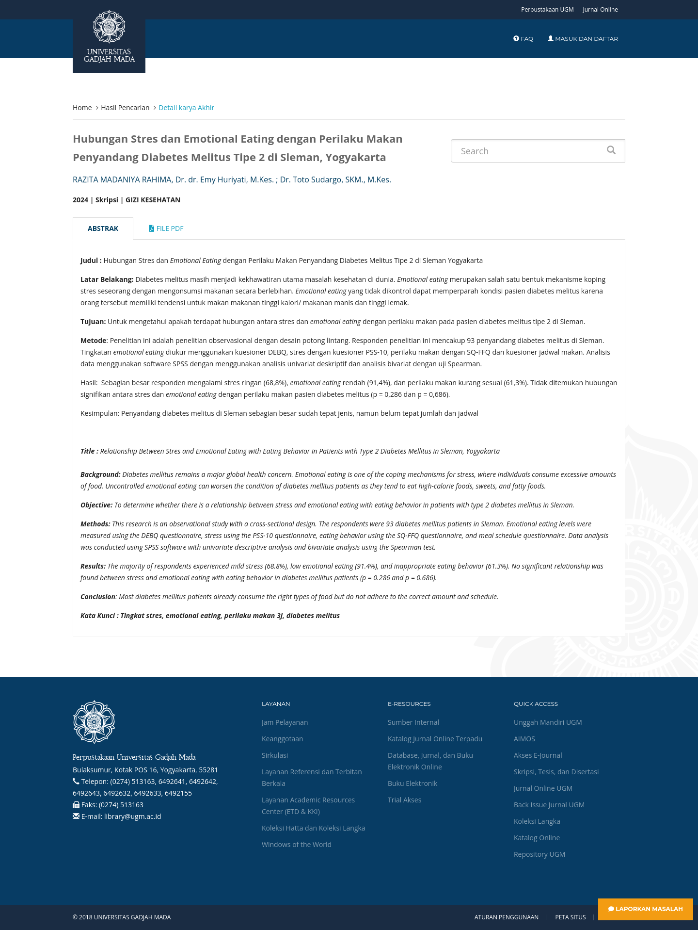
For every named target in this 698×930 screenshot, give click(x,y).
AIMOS (524, 738)
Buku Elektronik (412, 783)
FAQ (523, 38)
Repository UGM (539, 854)
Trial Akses (404, 799)
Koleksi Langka (537, 821)
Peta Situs (570, 917)
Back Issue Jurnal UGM (549, 804)
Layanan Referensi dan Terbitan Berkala (312, 777)
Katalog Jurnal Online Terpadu (435, 738)
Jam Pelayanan (285, 722)
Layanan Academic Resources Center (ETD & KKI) (308, 805)
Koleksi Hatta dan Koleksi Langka (313, 827)
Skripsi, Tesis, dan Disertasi (556, 771)
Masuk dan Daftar (583, 38)
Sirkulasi (275, 755)
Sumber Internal (413, 722)
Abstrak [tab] (103, 228)
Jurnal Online (600, 9)
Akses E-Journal (538, 755)
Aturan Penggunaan (507, 917)
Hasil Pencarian (125, 107)
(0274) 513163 (121, 804)
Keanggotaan (282, 738)
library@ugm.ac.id (132, 816)
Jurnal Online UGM (543, 788)
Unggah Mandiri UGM (548, 722)
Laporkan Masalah (645, 909)
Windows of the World (297, 844)
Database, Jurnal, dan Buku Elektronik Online (430, 761)
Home (82, 107)
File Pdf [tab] (166, 228)
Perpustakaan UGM (547, 9)
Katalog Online (537, 837)
